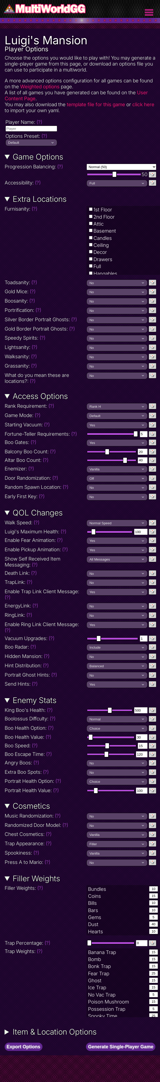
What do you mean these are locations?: (37, 378)
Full (97, 266)
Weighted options (40, 87)
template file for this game (96, 105)
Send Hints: (21, 684)
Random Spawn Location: (36, 487)
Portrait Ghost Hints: (31, 675)
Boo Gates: (20, 442)
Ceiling (101, 245)
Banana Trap (102, 952)
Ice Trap (97, 988)
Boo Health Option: (29, 728)
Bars (93, 910)
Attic (98, 224)
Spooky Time (102, 1016)
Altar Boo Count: (26, 460)
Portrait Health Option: (33, 781)
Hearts (95, 932)
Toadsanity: (21, 282)
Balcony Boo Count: (30, 452)
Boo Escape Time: (28, 754)
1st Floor (102, 210)
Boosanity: (20, 301)
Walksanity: (21, 357)
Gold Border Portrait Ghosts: (40, 329)
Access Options (40, 396)
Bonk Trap (99, 966)
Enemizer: (19, 469)
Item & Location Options (55, 1031)
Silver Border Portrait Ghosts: (41, 320)
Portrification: (23, 310)
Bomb (94, 959)
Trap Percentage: (27, 943)
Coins (94, 896)
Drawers (102, 259)
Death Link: (43, 573)
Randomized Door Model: (36, 825)
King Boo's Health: (29, 710)
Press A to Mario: (27, 862)
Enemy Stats (34, 700)
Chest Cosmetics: (28, 834)
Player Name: (23, 122)
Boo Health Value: (28, 737)
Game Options (38, 156)
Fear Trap (98, 974)
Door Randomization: (31, 478)
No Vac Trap (101, 995)
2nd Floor (104, 217)
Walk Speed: (22, 523)
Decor (100, 252)
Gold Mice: (20, 292)
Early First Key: (25, 496)
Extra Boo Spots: (27, 772)
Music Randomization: (33, 816)
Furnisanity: (21, 209)
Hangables (105, 274)
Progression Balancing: (45, 167)
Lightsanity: (21, 347)
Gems (94, 917)
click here (143, 105)
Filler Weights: (24, 888)
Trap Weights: (23, 951)
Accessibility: (45, 183)
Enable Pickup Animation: (36, 550)
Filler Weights (36, 878)
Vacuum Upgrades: (29, 638)
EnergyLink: (21, 606)
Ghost (94, 981)
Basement (104, 231)
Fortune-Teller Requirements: (41, 434)
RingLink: (18, 615)
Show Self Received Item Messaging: (32, 562)
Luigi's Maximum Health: (35, 532)
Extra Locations (40, 199)
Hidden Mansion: (27, 656)
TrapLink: (18, 582)
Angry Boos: (22, 763)
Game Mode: (22, 415)
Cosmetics (31, 806)
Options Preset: (26, 136)
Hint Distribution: (27, 666)
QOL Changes (38, 512)
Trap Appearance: (28, 844)
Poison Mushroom (108, 1002)
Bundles (97, 889)
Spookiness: (22, 853)
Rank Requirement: (29, 406)
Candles (102, 238)
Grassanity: (21, 366)
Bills (92, 903)
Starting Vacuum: (27, 425)
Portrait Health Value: (32, 790)
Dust (93, 924)
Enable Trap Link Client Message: (42, 594)
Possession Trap (106, 1009)
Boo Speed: (21, 746)
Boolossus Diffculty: (30, 719)
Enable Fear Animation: (34, 540)
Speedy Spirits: (25, 338)
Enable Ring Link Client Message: (42, 627)
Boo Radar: (20, 647)
